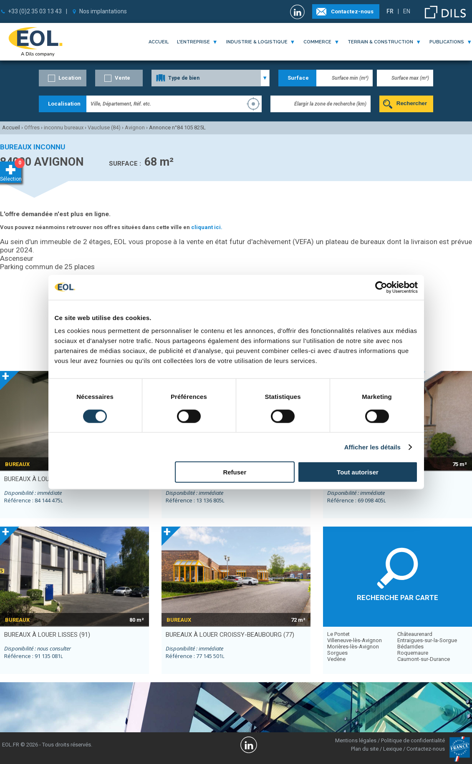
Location (69, 78)
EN (406, 11)
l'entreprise (193, 42)
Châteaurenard (414, 634)
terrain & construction (380, 42)
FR (390, 11)
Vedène (336, 659)
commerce (317, 42)
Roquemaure (412, 653)
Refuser (234, 472)
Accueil (159, 42)
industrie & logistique (257, 42)
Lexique (392, 749)
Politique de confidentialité (413, 740)
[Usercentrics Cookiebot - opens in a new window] (381, 287)
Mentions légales (355, 740)
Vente (122, 78)
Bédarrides (410, 646)
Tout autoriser (358, 472)
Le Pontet (338, 634)
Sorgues (337, 653)
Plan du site (365, 749)
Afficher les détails (372, 446)
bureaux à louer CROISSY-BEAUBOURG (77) (230, 634)
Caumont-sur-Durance (423, 659)
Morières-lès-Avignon (353, 646)
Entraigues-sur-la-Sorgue (427, 640)
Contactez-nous (352, 11)
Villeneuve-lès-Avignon (354, 640)
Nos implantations (103, 11)
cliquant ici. (206, 227)
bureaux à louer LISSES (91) (47, 634)
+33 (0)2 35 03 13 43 (35, 11)
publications (446, 42)
